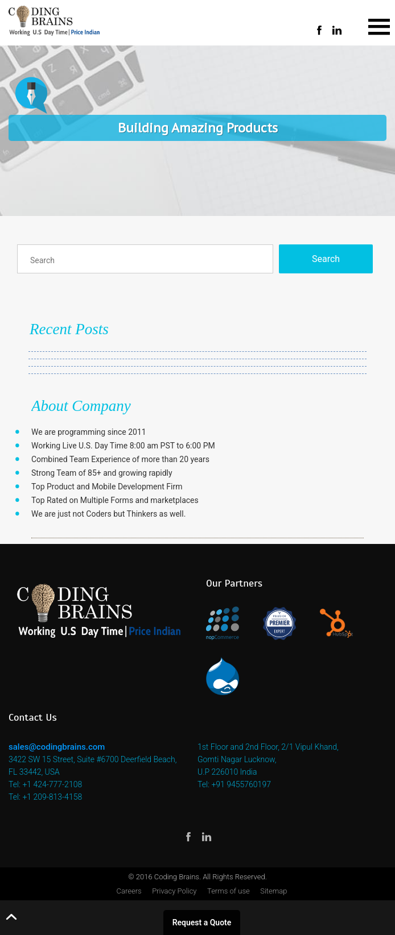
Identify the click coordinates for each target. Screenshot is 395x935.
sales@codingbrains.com (57, 747)
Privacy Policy (174, 891)
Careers (129, 891)
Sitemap (273, 891)
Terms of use (228, 891)
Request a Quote (202, 922)
